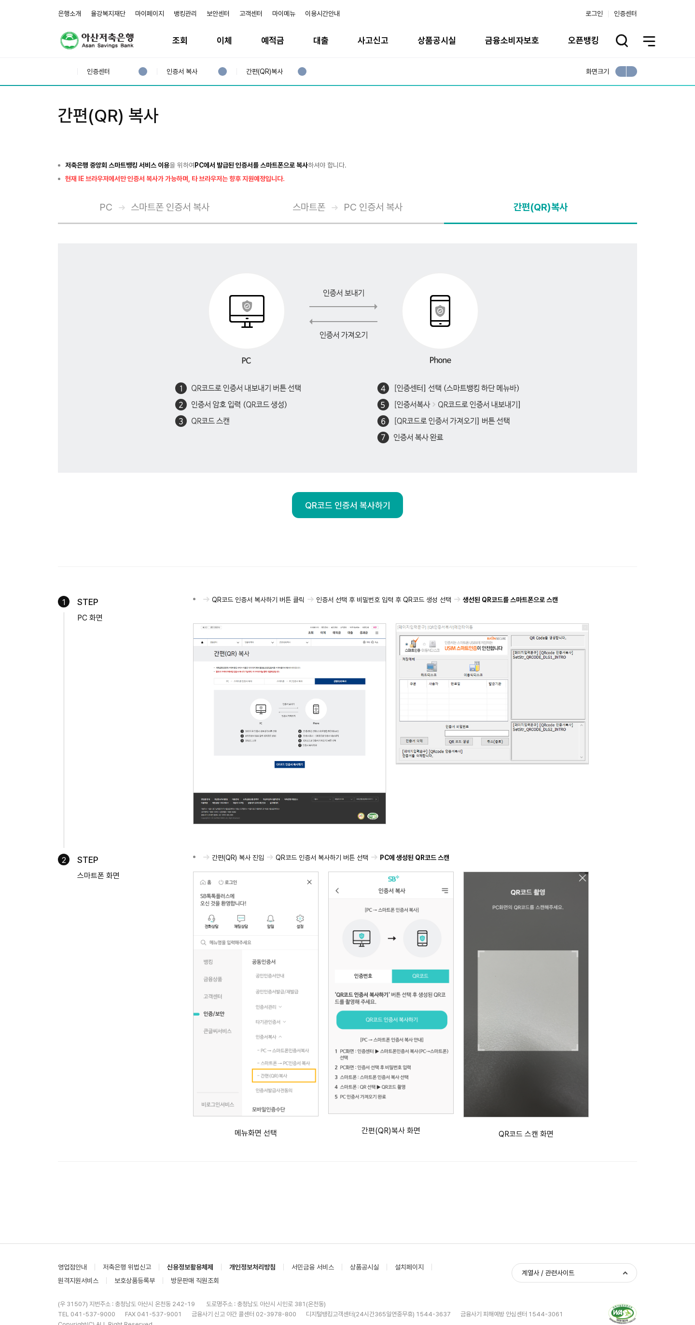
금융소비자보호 (512, 40)
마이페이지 (149, 13)
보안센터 (218, 13)
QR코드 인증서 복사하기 (347, 505)
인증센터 (625, 13)
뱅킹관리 (185, 13)
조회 (180, 40)
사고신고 (373, 40)
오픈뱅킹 (583, 40)
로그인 (594, 13)
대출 (321, 40)
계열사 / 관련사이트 (548, 1273)
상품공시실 (436, 40)
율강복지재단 (108, 13)
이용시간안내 (322, 13)
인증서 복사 (181, 72)
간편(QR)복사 (264, 72)
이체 (224, 40)
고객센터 (251, 13)
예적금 (272, 40)
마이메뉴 (283, 13)
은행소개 (69, 13)
